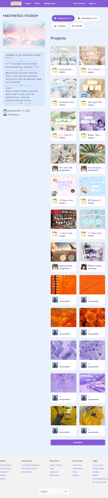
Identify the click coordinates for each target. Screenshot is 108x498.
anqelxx (62, 72)
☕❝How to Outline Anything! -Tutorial (67, 200)
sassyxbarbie (64, 301)
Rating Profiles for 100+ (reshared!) (67, 266)
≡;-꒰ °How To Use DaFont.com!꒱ (67, 135)
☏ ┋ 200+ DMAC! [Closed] (67, 168)
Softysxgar (92, 268)
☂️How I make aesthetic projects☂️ (95, 266)
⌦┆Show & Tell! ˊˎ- (95, 200)
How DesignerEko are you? (95, 168)
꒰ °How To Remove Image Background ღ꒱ (67, 233)
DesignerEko (64, 170)
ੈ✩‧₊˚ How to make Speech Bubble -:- (95, 69)
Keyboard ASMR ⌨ (67, 69)
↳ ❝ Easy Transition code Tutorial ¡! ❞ (95, 233)
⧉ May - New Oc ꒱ (95, 135)
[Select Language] (54, 491)
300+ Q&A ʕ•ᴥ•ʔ (95, 102)
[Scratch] (16, 3)
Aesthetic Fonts (66, 102)
